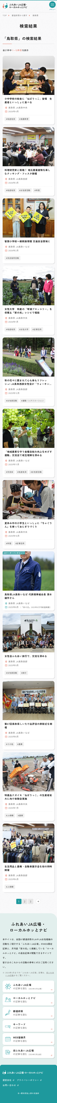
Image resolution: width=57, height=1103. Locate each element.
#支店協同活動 (12, 258)
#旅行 (23, 673)
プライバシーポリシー (29, 1080)
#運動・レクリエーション (32, 400)
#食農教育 (23, 119)
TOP (5, 15)
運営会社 (8, 1080)
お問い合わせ (11, 1085)
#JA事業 (10, 815)
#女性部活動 (24, 190)
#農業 (20, 744)
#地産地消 (10, 119)
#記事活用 (37, 329)
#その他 (9, 744)
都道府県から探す (19, 15)
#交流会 (9, 472)
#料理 (37, 190)
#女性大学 (23, 329)
